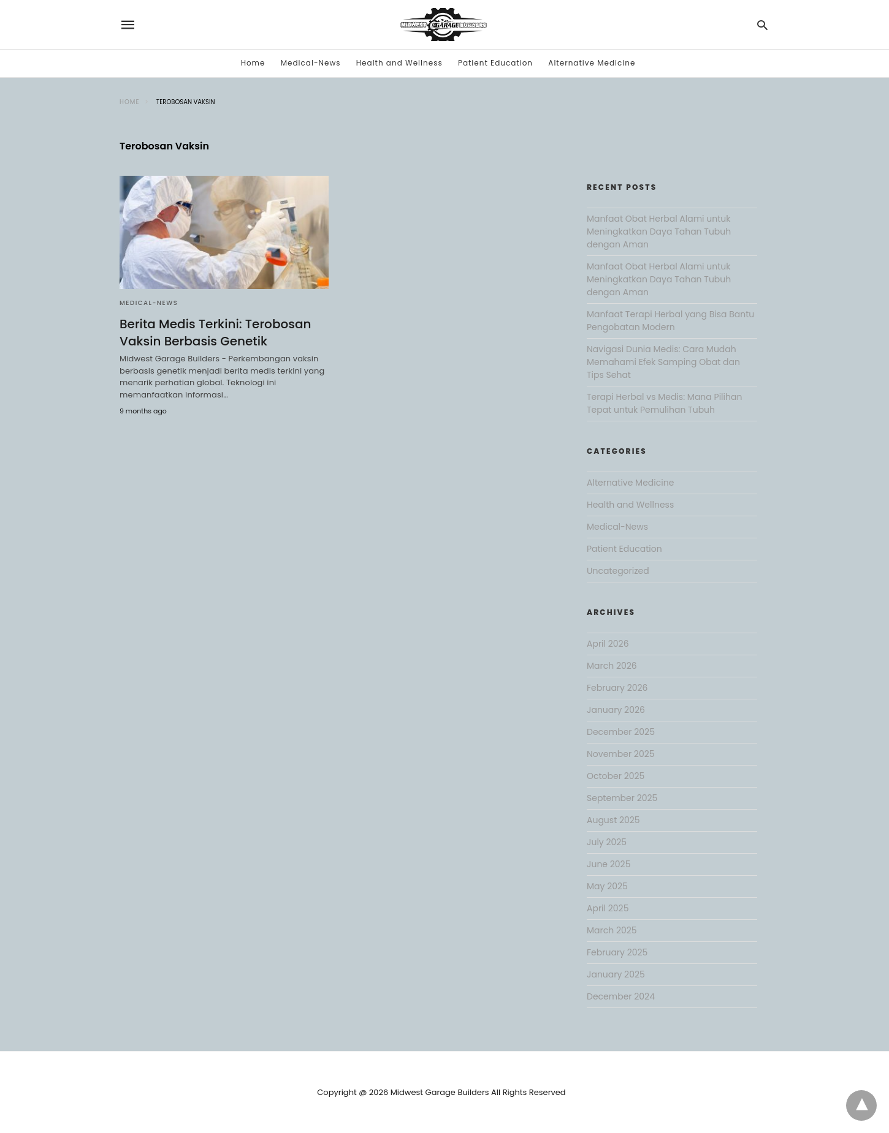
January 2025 (616, 974)
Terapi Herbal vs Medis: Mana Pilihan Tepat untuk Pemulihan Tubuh (664, 403)
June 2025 (608, 864)
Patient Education (495, 63)
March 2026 (612, 666)
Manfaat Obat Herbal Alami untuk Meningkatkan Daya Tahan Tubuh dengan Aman (659, 231)
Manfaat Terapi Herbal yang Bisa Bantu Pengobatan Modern (670, 320)
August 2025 (613, 820)
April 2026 (608, 644)
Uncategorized (618, 571)
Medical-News (311, 63)
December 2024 (621, 996)
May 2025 (607, 886)
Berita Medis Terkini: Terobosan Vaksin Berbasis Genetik (215, 332)
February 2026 (617, 688)
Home (253, 63)
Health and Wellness (399, 63)
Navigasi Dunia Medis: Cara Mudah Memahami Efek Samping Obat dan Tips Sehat (663, 362)
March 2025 (612, 930)
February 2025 (617, 952)
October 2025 (615, 776)
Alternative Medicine (591, 63)
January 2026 (616, 710)
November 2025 (621, 754)
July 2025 (607, 842)
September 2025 (622, 798)
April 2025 (607, 908)
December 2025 (621, 732)
